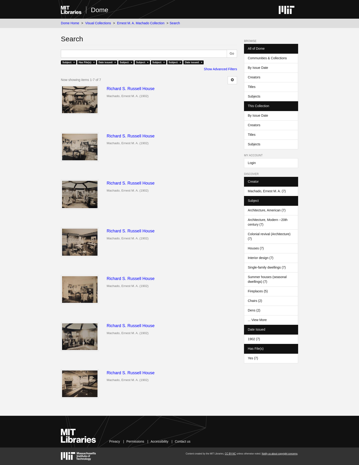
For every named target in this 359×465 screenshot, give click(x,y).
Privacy (114, 441)
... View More (257, 320)
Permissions (135, 441)
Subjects (254, 96)
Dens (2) (254, 310)
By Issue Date (258, 68)
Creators (254, 77)
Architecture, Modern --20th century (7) (267, 222)
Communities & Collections (267, 58)
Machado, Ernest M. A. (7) (267, 191)
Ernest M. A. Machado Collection (140, 23)
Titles (251, 87)
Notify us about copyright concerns (279, 453)
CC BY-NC (230, 453)
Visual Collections (98, 23)
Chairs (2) (255, 301)
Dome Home (70, 23)
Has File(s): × (87, 62)
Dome (99, 10)
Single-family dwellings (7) (267, 267)
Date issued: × (107, 62)
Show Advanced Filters (220, 69)
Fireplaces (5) (258, 291)
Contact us (182, 441)
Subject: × (68, 62)
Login (252, 163)
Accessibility (159, 441)
